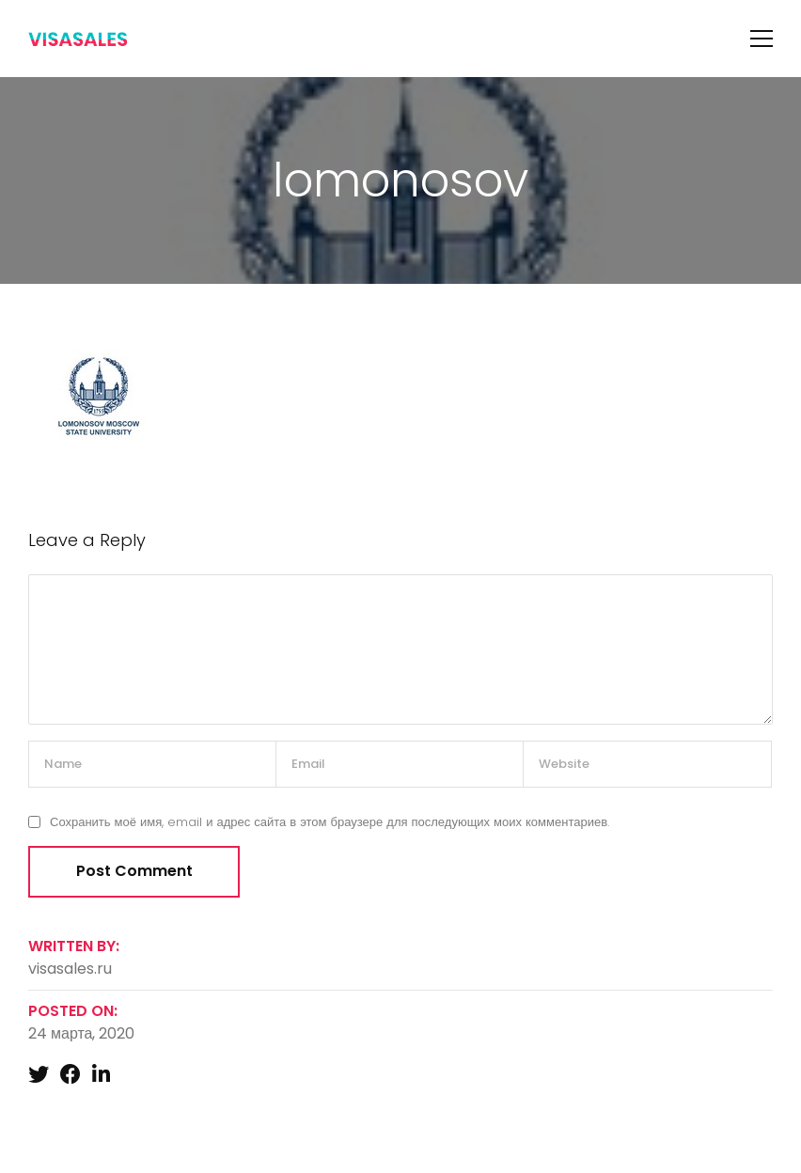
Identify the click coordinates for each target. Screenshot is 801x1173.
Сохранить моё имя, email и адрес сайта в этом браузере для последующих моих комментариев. (329, 822)
